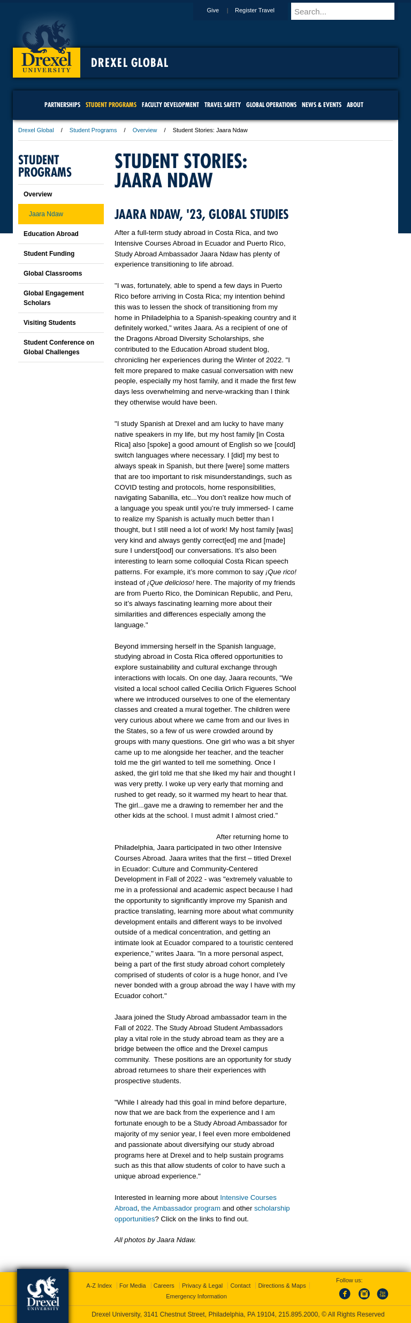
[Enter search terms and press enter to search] (349, 11)
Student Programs (93, 130)
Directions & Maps (282, 1285)
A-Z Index (99, 1285)
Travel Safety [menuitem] (222, 105)
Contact (240, 1285)
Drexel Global (130, 62)
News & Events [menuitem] (321, 105)
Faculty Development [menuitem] (170, 105)
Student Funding (49, 253)
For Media (132, 1285)
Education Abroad (51, 234)
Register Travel (265, 10)
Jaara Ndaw (46, 214)
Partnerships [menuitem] (62, 105)
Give (223, 10)
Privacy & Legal (202, 1285)
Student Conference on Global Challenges (59, 347)
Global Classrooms (53, 273)
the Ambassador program (180, 1208)
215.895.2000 (298, 1314)
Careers (164, 1285)
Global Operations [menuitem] (271, 105)
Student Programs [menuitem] (111, 105)
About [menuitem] (355, 105)
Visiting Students (50, 322)
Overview (145, 130)
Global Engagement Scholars (54, 298)
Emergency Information (196, 1296)
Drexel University (46, 43)
